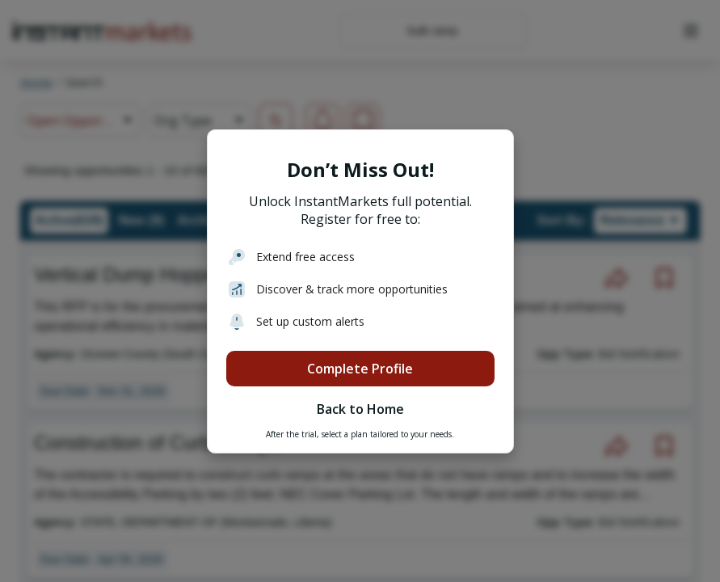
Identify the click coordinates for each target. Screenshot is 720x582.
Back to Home (360, 409)
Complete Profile (360, 368)
